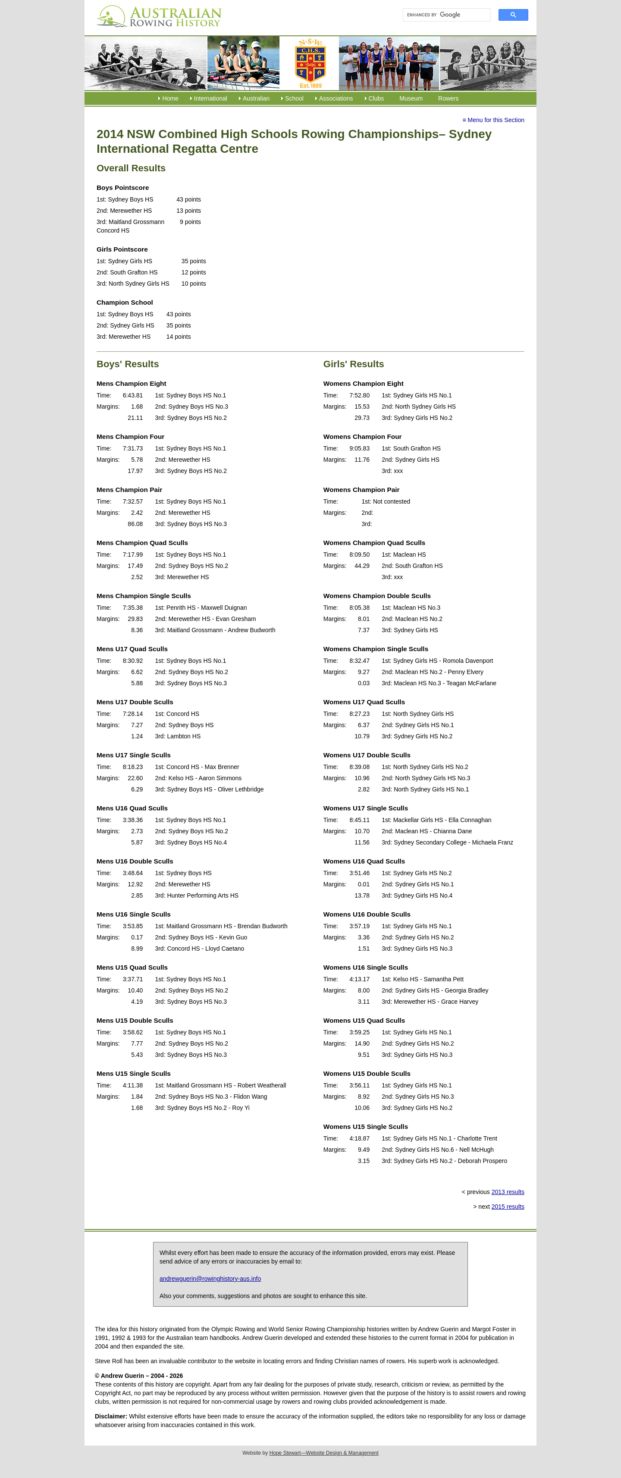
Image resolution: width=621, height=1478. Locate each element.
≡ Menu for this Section (493, 120)
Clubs (376, 98)
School (294, 98)
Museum (411, 98)
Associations (336, 98)
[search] (442, 15)
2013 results (508, 1191)
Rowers (448, 98)
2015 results (508, 1206)
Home (170, 98)
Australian (256, 98)
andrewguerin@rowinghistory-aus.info (210, 1278)
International (210, 98)
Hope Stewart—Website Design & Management (324, 1453)
